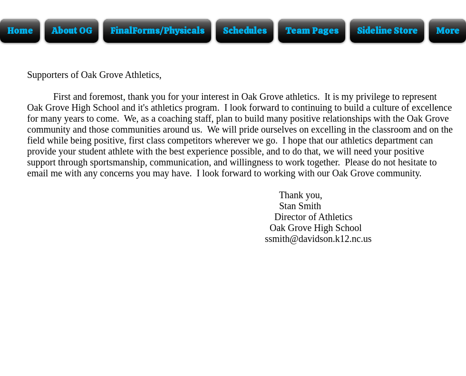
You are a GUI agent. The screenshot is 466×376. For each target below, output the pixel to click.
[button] (71, 31)
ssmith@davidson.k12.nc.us (318, 238)
